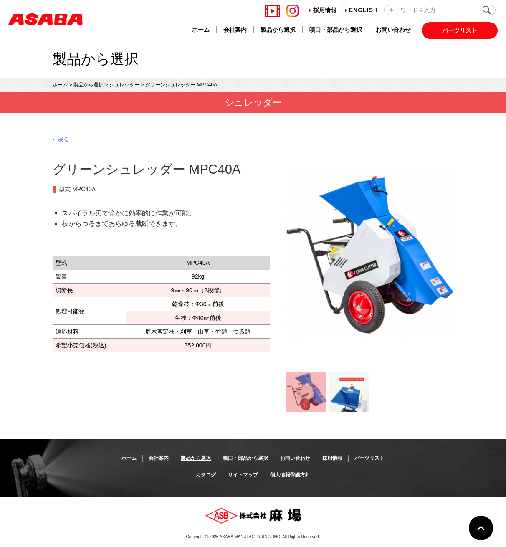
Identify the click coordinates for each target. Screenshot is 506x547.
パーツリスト (459, 30)
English (361, 10)
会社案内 (235, 29)
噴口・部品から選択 (335, 29)
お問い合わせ (393, 29)
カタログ (206, 475)
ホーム (201, 29)
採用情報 (322, 10)
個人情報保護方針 (290, 475)
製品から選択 (278, 29)
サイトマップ (243, 475)
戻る (63, 139)
